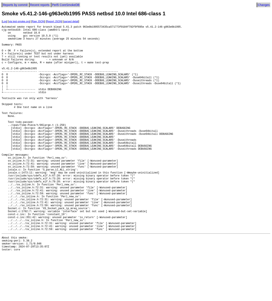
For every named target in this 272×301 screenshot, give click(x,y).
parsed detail (71, 21)
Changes (264, 5)
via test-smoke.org (19, 21)
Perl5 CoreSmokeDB (65, 5)
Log (4, 21)
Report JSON (54, 21)
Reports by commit (15, 5)
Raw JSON (38, 21)
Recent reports (40, 5)
